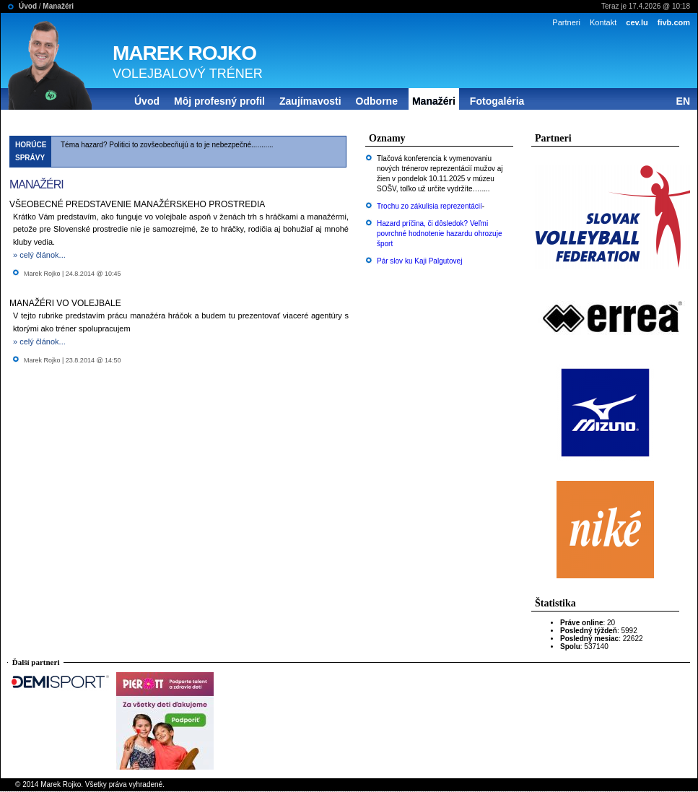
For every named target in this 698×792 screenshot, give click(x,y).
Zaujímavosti (310, 101)
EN (683, 101)
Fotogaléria (497, 101)
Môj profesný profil (219, 101)
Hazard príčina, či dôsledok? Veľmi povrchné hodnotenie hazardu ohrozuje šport (439, 233)
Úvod (28, 6)
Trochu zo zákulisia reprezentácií (429, 206)
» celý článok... (39, 255)
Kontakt (603, 22)
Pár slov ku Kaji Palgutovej (419, 261)
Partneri (566, 22)
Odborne (377, 101)
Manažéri (58, 6)
